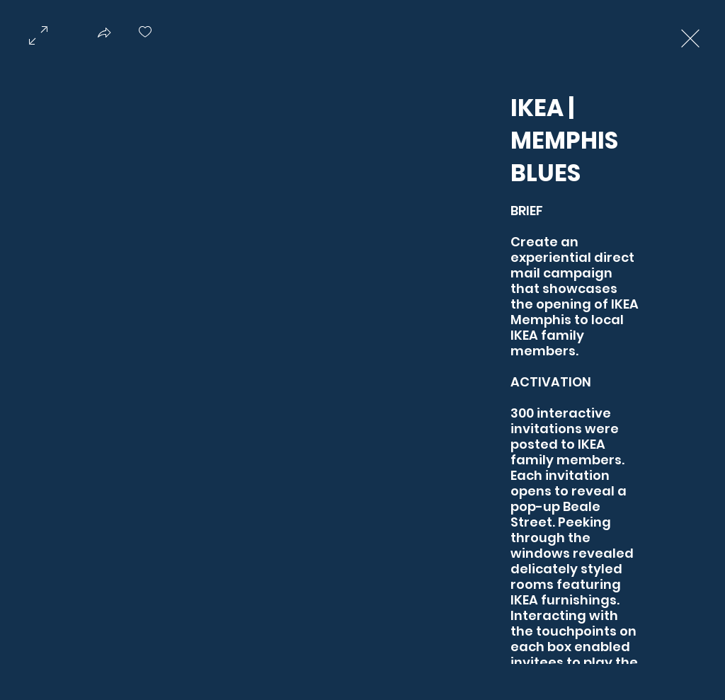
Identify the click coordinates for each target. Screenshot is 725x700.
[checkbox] (145, 36)
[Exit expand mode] (690, 36)
